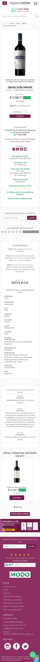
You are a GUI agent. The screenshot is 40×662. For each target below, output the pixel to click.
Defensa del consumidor (13, 603)
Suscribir (31, 218)
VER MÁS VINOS (20, 514)
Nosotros (6, 593)
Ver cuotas (20, 101)
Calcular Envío (20, 182)
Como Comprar (9, 587)
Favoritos (29, 90)
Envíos (5, 590)
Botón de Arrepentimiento (14, 606)
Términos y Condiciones (12, 600)
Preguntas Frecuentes (12, 596)
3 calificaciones (19, 90)
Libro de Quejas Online (12, 610)
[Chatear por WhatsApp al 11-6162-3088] (20, 10)
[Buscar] (37, 16)
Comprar (20, 116)
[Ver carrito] (35, 3)
